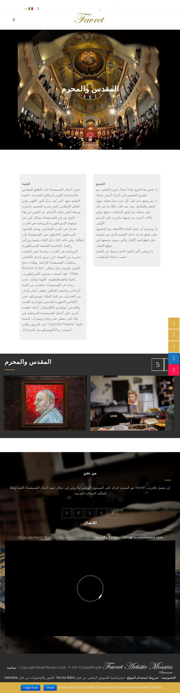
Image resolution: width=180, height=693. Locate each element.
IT (29, 8)
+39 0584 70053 (105, 537)
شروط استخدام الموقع (142, 677)
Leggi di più (30, 687)
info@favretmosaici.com (143, 537)
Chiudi (50, 687)
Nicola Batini (65, 677)
